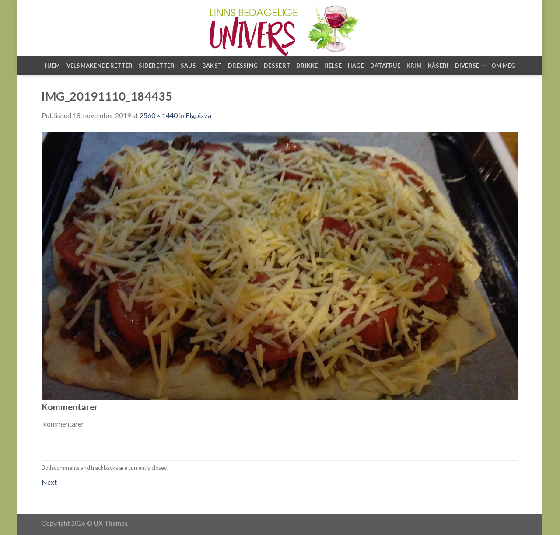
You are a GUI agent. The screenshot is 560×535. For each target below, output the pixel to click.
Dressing (243, 65)
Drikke (307, 65)
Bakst (212, 65)
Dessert (277, 65)
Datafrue (385, 65)
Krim (414, 65)
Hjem (52, 65)
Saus (188, 65)
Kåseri (438, 65)
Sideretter (157, 65)
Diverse (470, 66)
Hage (356, 65)
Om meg (503, 65)
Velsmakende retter (99, 65)
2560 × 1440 (159, 115)
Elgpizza (198, 115)
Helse (333, 65)
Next (53, 482)
